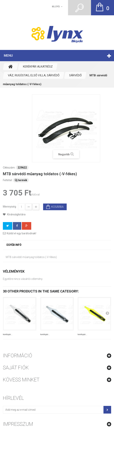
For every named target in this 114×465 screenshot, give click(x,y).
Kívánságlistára (16, 214)
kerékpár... (7, 334)
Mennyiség (9, 206)
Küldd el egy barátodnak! (21, 233)
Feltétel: (7, 180)
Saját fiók (16, 368)
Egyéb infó (14, 244)
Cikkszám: (9, 167)
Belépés (56, 7)
